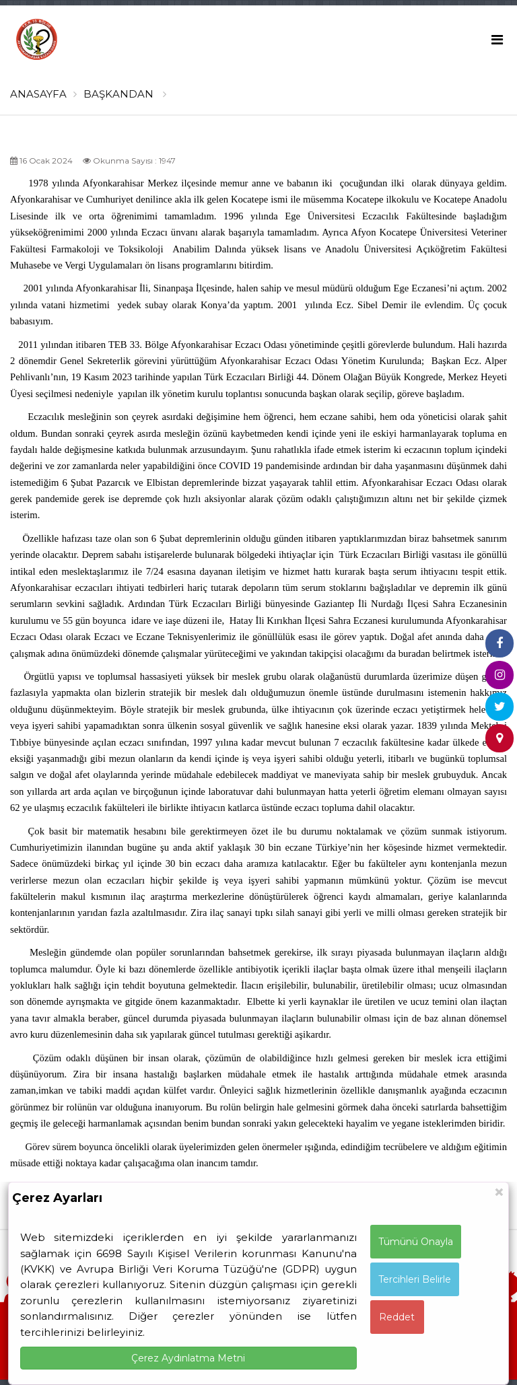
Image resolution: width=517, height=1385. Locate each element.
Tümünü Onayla (415, 1242)
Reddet (397, 1317)
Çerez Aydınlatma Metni (188, 1358)
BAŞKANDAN (124, 93)
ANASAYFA (38, 93)
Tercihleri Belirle (414, 1279)
